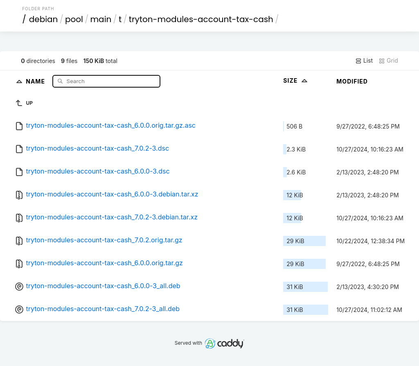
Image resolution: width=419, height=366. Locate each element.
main (101, 19)
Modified (352, 81)
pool (74, 19)
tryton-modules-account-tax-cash (201, 19)
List (364, 60)
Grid (388, 60)
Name (36, 80)
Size (296, 80)
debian (43, 19)
